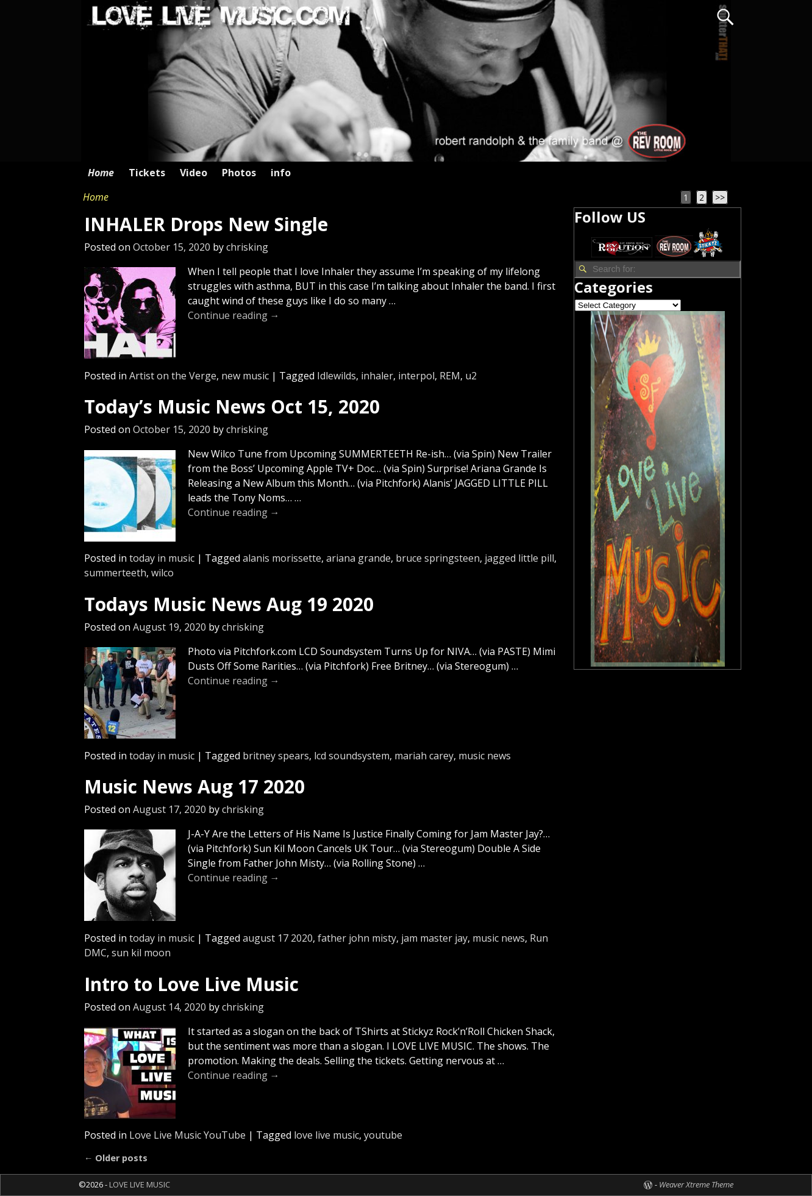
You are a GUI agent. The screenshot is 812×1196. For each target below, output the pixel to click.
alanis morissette (282, 558)
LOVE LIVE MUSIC (139, 1184)
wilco (162, 572)
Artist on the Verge (172, 375)
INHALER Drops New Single (206, 224)
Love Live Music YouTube (187, 1135)
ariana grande (358, 558)
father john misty (357, 938)
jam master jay (434, 938)
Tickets (147, 172)
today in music (161, 558)
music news (484, 755)
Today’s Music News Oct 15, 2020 (232, 406)
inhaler (377, 375)
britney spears (276, 755)
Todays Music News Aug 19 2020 (229, 604)
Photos (239, 172)
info (281, 172)
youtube (383, 1135)
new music (245, 375)
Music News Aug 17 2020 (194, 786)
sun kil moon (141, 952)
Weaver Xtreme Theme (696, 1184)
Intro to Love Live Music (191, 984)
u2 (471, 375)
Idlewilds (336, 375)
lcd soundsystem (352, 755)
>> (720, 197)
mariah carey (424, 755)
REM (450, 375)
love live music (326, 1135)
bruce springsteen (438, 558)
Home (101, 172)
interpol (416, 375)
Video (193, 172)
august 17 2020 (278, 938)
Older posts (116, 1158)
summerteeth (115, 572)
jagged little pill (519, 558)
